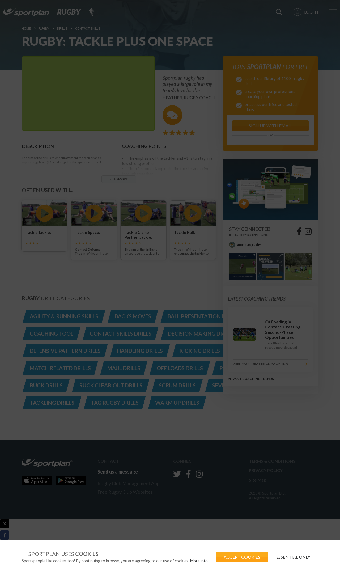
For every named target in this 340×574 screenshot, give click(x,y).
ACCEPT (242, 556)
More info (199, 560)
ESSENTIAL (293, 556)
